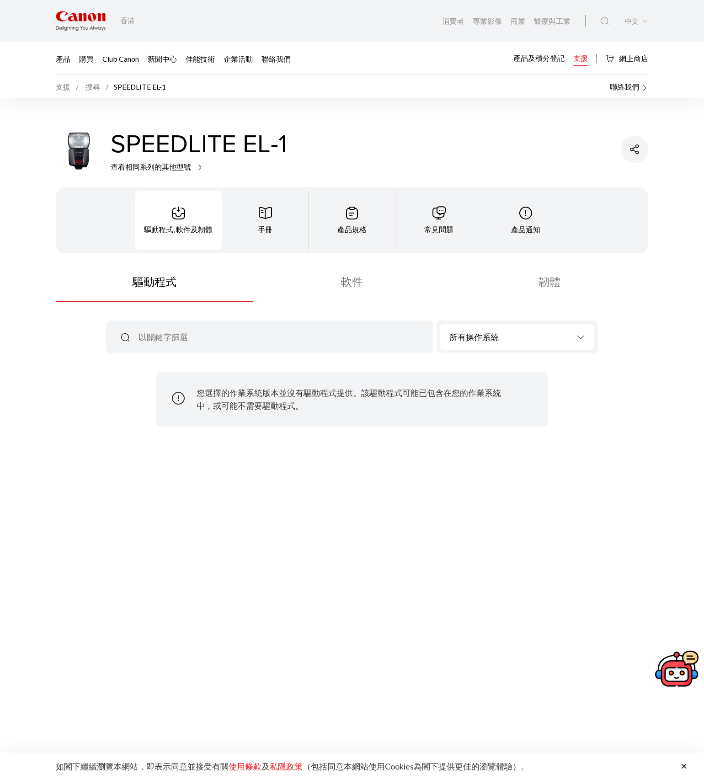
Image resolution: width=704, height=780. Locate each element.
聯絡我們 (276, 58)
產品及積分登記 (539, 57)
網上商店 (627, 58)
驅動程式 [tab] (154, 281)
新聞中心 (162, 58)
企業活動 (238, 58)
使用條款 (245, 766)
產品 (63, 58)
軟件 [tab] (352, 281)
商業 (519, 20)
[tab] (178, 220)
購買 (86, 58)
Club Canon (120, 58)
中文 (632, 21)
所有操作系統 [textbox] (474, 337)
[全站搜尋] (604, 21)
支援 (580, 57)
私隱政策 (286, 766)
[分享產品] (634, 149)
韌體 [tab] (549, 281)
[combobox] (517, 337)
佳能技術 (200, 58)
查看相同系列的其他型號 (157, 166)
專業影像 (488, 20)
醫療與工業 (552, 20)
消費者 (453, 20)
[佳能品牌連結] (81, 21)
